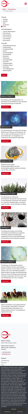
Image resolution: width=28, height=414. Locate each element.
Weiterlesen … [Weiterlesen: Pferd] (6, 315)
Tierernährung (5, 360)
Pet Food (3, 362)
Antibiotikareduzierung (9, 45)
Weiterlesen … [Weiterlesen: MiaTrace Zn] (6, 141)
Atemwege (6, 67)
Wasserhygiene (7, 70)
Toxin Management (8, 68)
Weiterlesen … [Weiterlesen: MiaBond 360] (6, 173)
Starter (5, 51)
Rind (4, 23)
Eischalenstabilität (8, 49)
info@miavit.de (6, 354)
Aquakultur (6, 25)
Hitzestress (6, 58)
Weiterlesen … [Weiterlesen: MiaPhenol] (6, 241)
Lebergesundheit (7, 63)
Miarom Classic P (7, 262)
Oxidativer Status (8, 65)
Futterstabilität (7, 54)
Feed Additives (7, 35)
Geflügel (5, 19)
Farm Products (7, 37)
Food (2, 365)
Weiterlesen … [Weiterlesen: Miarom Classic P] (6, 281)
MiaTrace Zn (5, 127)
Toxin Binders (7, 38)
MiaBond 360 (6, 161)
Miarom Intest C (7, 96)
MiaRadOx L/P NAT (8, 193)
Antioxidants (6, 40)
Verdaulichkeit (7, 47)
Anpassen (13, 409)
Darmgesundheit (7, 60)
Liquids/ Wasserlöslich (9, 31)
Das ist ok (20, 411)
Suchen (4, 75)
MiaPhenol (5, 227)
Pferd (4, 26)
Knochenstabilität (8, 52)
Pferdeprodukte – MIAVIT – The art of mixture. (5, 4)
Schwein (5, 21)
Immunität (6, 61)
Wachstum (6, 56)
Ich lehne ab (7, 411)
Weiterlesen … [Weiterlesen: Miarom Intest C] (6, 107)
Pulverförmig (6, 33)
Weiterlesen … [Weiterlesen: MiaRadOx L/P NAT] (6, 207)
